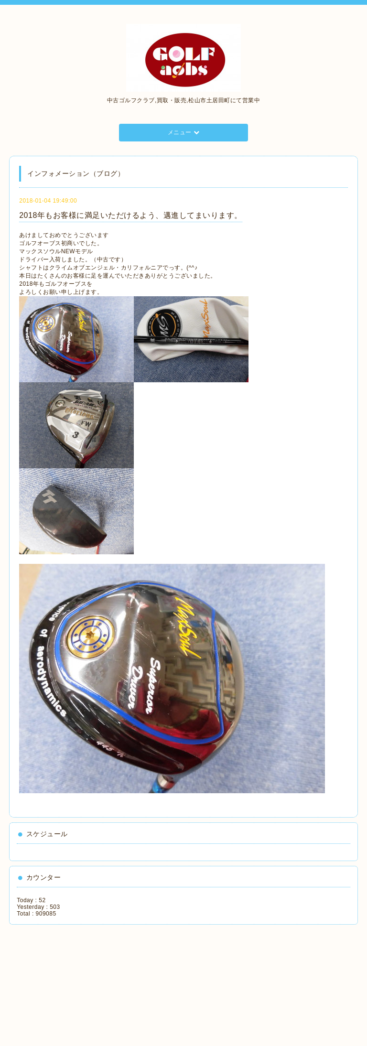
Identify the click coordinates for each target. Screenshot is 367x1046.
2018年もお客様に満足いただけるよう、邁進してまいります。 (130, 215)
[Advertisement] (59, 982)
